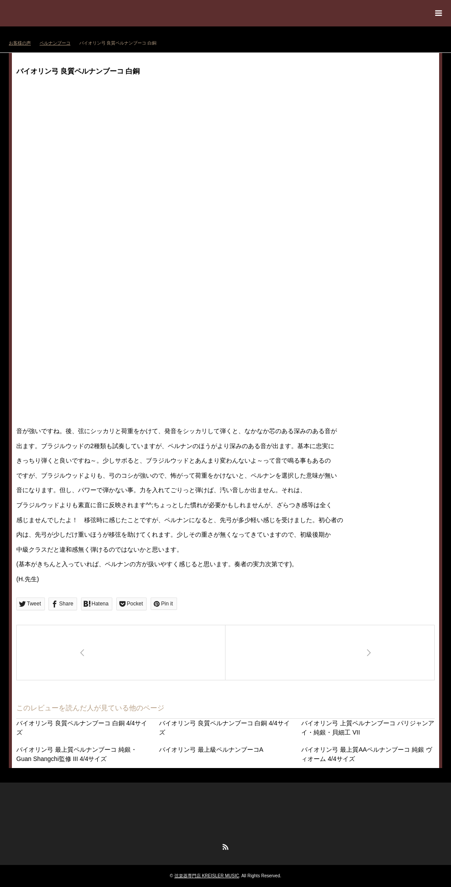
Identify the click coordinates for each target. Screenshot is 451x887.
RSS (225, 847)
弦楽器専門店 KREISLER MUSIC (206, 875)
